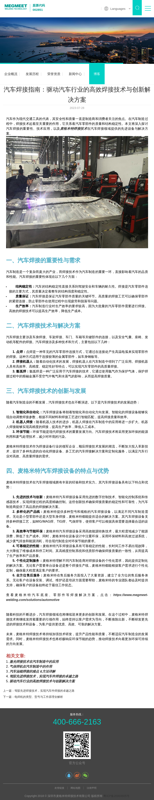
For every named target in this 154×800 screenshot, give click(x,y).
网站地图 (75, 788)
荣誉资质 (53, 74)
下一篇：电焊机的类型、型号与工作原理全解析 (33, 696)
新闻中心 (75, 74)
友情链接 (59, 788)
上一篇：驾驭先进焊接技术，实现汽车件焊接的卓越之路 (38, 690)
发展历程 (32, 74)
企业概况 (10, 74)
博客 (97, 74)
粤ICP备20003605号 (116, 796)
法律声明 (91, 788)
